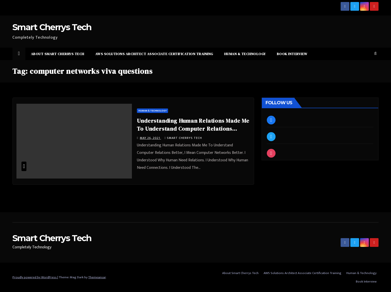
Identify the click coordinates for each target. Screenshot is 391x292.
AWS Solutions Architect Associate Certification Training (154, 53)
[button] (375, 53)
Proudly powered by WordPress (34, 277)
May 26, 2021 (150, 137)
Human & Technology (245, 53)
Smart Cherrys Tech (51, 27)
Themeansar (97, 277)
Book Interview (292, 53)
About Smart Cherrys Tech (57, 53)
